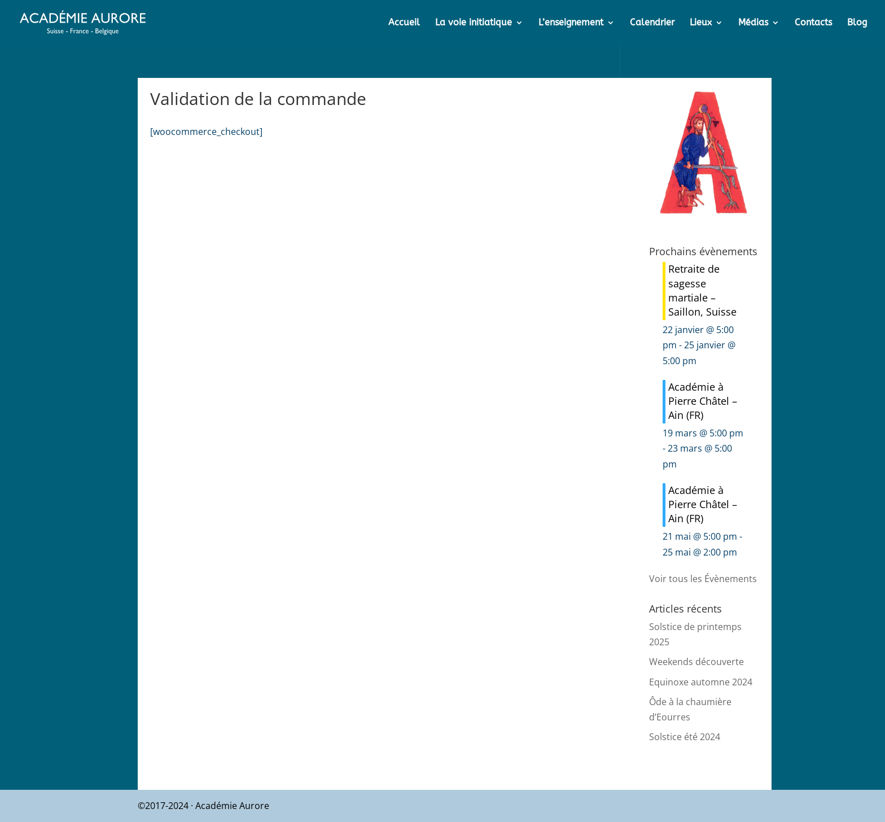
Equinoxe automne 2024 (700, 682)
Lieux (701, 23)
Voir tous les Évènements (703, 578)
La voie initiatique (473, 23)
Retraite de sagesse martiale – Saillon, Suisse (702, 290)
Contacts (813, 23)
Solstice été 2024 (684, 737)
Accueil (404, 23)
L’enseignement (570, 23)
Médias (753, 23)
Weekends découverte (696, 661)
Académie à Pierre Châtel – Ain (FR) (702, 401)
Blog (857, 23)
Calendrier (652, 23)
